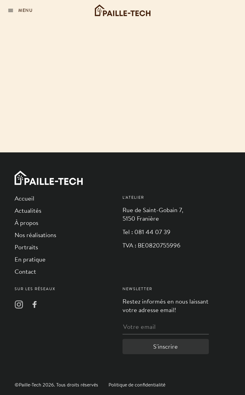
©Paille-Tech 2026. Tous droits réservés (57, 385)
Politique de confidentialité (137, 385)
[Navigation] (21, 10)
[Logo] (122, 10)
